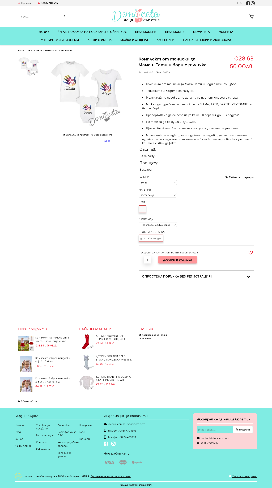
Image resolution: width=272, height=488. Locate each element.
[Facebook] (106, 444)
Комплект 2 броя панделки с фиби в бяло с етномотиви (52, 359)
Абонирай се (29, 401)
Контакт (42, 442)
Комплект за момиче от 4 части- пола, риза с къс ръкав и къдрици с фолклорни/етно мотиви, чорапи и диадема (52, 339)
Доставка (64, 425)
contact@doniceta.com (131, 423)
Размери (84, 438)
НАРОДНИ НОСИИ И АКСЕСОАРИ (207, 40)
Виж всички (145, 338)
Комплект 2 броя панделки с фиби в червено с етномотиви (52, 380)
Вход (18, 431)
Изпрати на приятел (77, 134)
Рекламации (43, 449)
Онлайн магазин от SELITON (135, 484)
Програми (85, 425)
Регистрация (44, 435)
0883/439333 (128, 437)
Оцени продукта (103, 134)
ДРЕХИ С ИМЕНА (100, 40)
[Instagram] (114, 444)
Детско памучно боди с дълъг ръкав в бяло (113, 378)
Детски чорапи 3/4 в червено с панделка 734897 (111, 337)
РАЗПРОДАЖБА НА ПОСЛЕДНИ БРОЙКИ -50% (92, 32)
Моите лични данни (244, 476)
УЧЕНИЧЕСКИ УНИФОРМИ (60, 40)
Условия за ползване (43, 426)
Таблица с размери (241, 177)
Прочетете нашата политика (111, 476)
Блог (82, 431)
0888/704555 (49, 3)
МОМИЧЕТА (201, 32)
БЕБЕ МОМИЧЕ (145, 32)
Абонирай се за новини (154, 334)
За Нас (19, 438)
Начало (44, 32)
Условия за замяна (64, 454)
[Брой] (147, 259)
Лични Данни (23, 445)
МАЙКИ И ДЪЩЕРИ (134, 40)
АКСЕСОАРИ (166, 40)
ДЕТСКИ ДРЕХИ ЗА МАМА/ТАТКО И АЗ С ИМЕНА (50, 50)
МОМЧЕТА (226, 32)
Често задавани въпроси (68, 444)
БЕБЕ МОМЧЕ (174, 32)
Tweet (106, 140)
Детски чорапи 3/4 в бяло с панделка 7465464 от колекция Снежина (113, 357)
